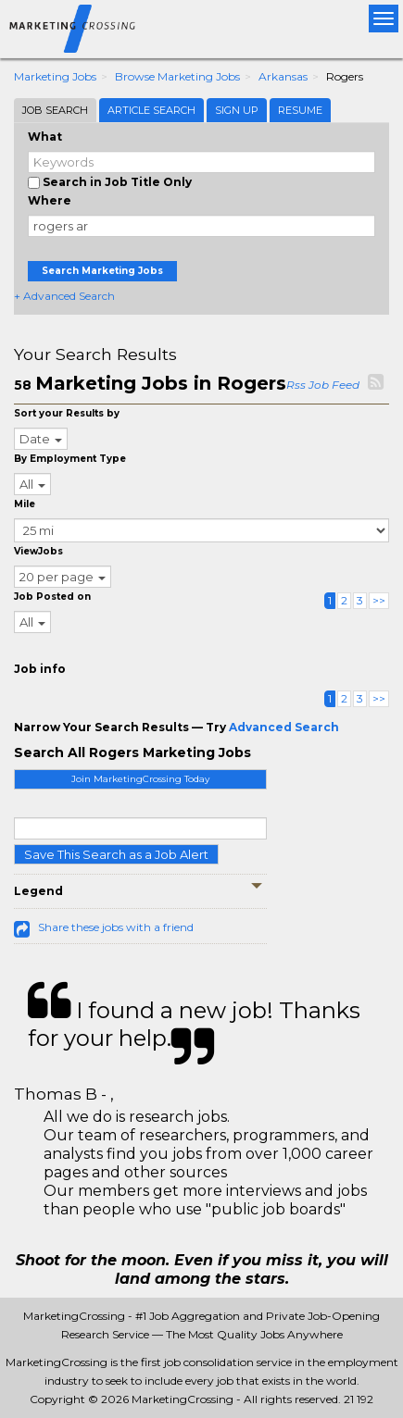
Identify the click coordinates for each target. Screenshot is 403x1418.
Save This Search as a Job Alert (116, 854)
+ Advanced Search (64, 296)
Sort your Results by (67, 413)
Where (49, 200)
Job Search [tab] (55, 110)
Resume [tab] (300, 110)
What (45, 136)
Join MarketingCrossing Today (140, 779)
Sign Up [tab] (236, 110)
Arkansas (283, 76)
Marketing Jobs (55, 76)
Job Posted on (52, 597)
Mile (24, 504)
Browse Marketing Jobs (177, 76)
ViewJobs (38, 551)
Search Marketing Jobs (102, 271)
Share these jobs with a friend (116, 927)
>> (378, 600)
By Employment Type (70, 459)
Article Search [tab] (151, 110)
